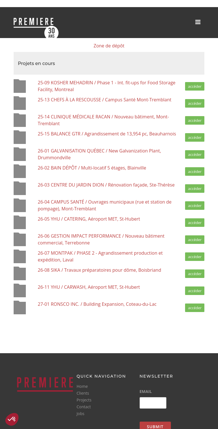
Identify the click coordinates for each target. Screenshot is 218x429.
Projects (84, 400)
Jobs (80, 413)
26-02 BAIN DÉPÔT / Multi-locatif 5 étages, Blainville (92, 168)
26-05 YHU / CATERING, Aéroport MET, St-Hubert (89, 219)
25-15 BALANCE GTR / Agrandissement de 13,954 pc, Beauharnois (107, 134)
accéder (195, 86)
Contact (84, 406)
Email (146, 391)
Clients (83, 393)
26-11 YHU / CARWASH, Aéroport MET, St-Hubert (89, 287)
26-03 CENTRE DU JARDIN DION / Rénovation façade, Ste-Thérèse (106, 185)
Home (82, 386)
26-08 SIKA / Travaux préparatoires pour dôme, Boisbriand (99, 270)
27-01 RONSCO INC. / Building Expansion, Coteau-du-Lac (97, 304)
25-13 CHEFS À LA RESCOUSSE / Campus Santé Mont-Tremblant (104, 100)
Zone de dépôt (109, 46)
